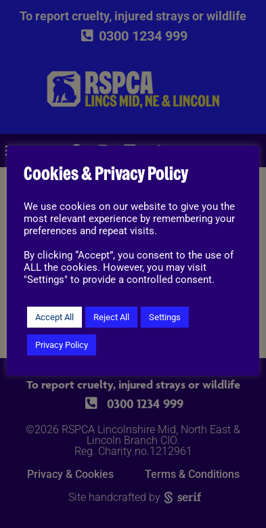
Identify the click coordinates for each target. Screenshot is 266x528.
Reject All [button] (111, 317)
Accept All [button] (54, 317)
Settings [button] (165, 317)
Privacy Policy (61, 345)
